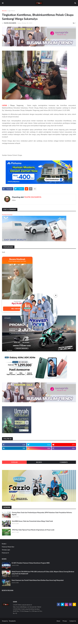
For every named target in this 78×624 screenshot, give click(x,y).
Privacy (65, 621)
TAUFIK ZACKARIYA (32, 197)
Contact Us (72, 621)
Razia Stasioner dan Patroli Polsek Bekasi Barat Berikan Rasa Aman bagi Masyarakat (38, 580)
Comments (64, 462)
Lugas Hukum (11, 10)
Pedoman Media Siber (8, 547)
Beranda (4, 10)
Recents (39, 462)
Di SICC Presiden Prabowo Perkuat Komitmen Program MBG (31, 563)
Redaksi (4, 544)
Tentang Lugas (6, 550)
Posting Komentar (7, 214)
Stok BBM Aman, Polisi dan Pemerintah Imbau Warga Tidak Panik (32, 521)
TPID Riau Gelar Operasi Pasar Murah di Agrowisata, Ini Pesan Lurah (33, 530)
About (58, 621)
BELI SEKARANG (17, 309)
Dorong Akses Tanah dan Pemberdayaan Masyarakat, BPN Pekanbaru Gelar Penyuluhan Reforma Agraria (42, 513)
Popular (14, 462)
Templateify (12, 621)
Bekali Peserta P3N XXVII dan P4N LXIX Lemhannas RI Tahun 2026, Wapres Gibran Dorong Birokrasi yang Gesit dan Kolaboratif (43, 572)
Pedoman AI (5, 553)
